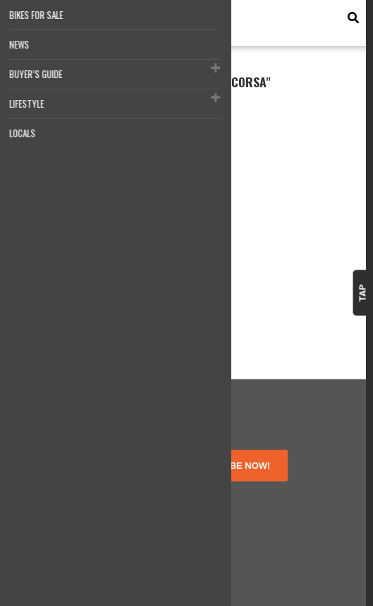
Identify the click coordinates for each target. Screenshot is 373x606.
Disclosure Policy (61, 516)
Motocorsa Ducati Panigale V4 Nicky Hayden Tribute (87, 252)
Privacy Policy (54, 503)
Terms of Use (53, 491)
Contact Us (48, 529)
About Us (44, 479)
